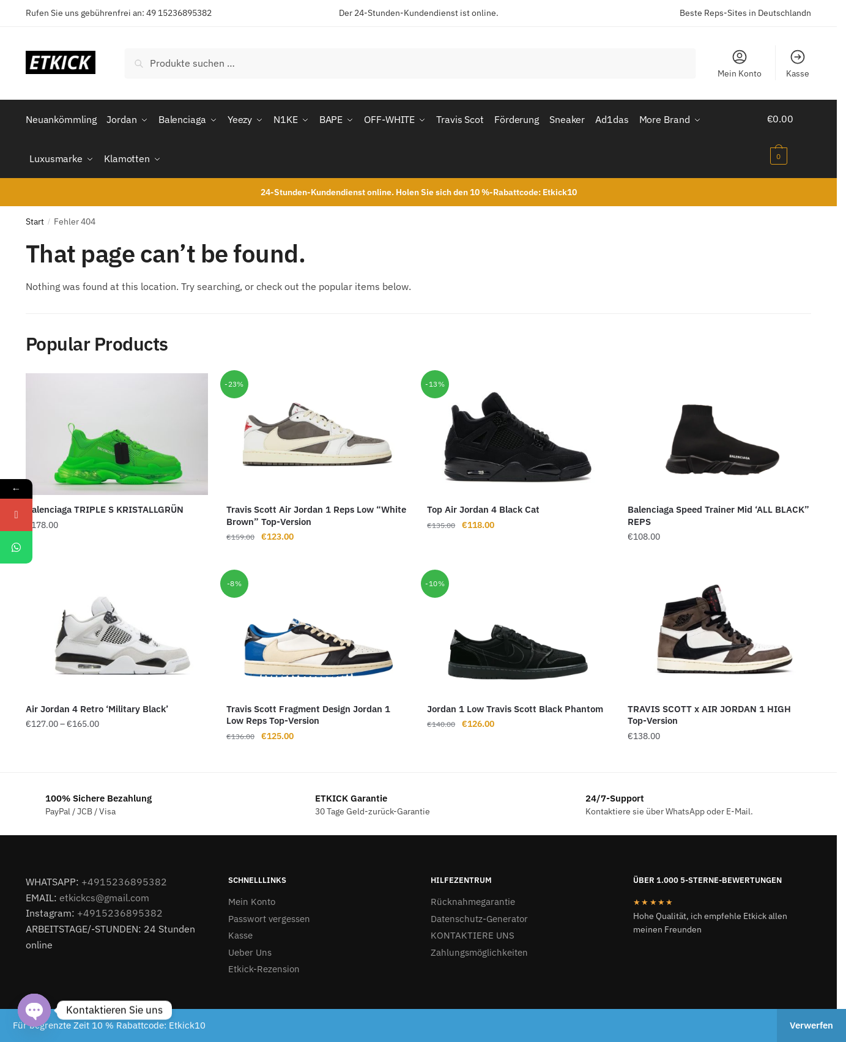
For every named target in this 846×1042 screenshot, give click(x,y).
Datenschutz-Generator (479, 914)
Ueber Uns (250, 948)
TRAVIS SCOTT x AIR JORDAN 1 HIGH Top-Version (709, 711)
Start (35, 217)
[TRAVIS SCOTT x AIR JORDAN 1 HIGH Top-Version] (719, 629)
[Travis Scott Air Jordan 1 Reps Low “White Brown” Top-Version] (317, 430)
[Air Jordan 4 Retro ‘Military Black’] (117, 629)
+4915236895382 (124, 877)
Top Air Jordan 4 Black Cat (483, 505)
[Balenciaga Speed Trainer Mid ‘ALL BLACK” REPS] (719, 430)
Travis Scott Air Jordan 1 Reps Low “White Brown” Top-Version (316, 511)
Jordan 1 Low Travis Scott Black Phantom (515, 704)
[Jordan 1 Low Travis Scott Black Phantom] (518, 629)
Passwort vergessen (269, 914)
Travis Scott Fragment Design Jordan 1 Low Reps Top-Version (308, 711)
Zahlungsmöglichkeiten (479, 948)
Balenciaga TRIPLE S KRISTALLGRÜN (105, 505)
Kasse (797, 63)
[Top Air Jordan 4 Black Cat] (518, 430)
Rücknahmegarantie (473, 897)
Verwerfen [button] (811, 1025)
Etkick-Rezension (264, 964)
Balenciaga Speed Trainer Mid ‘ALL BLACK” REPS (718, 511)
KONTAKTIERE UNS (472, 931)
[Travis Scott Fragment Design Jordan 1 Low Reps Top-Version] (317, 629)
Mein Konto (740, 63)
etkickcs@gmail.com (104, 893)
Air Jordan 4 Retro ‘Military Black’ (97, 704)
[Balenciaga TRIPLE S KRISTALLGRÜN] (117, 430)
